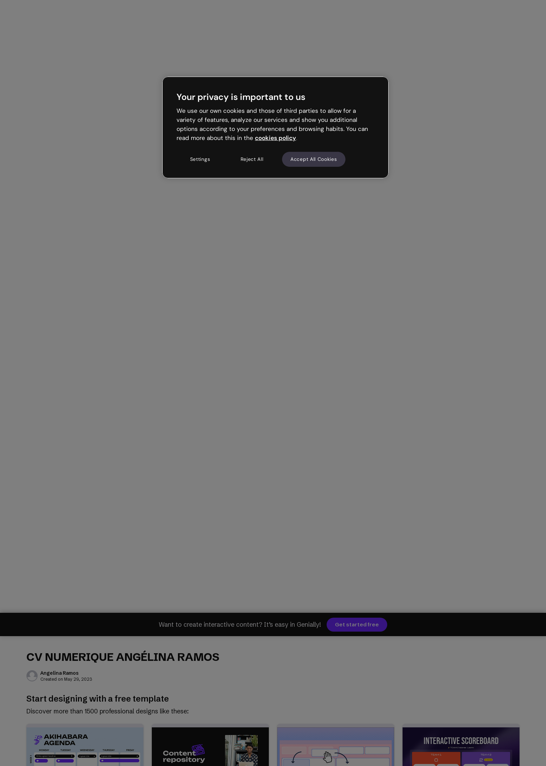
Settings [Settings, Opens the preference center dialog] (200, 159)
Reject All (252, 159)
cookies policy (275, 138)
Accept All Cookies (313, 159)
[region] (275, 127)
